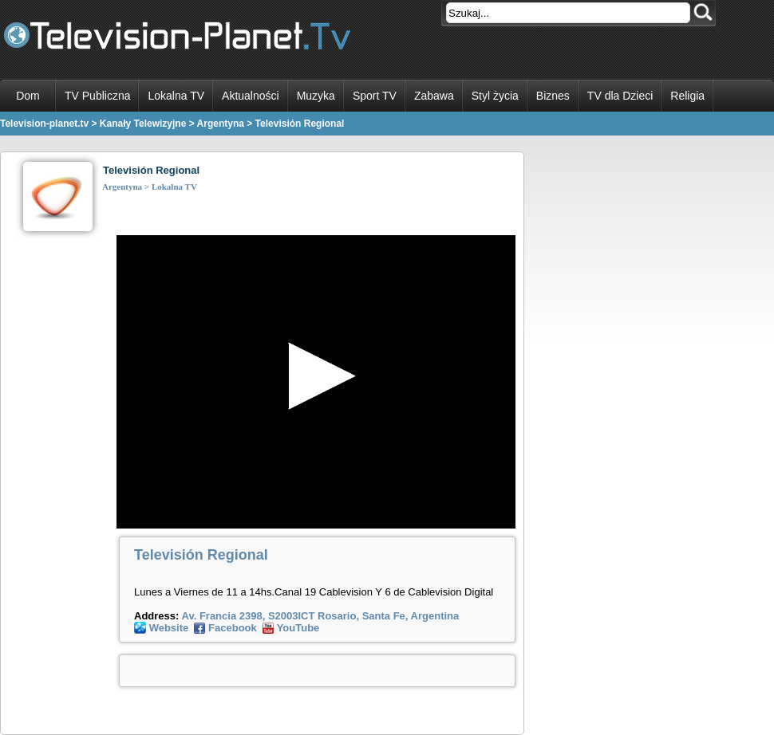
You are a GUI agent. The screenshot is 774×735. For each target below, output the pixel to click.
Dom (28, 95)
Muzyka (316, 95)
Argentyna (122, 186)
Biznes (553, 95)
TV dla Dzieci (620, 95)
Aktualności (250, 95)
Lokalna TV (176, 95)
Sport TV (375, 95)
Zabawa (434, 95)
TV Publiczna (97, 95)
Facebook (232, 628)
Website (169, 628)
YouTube (298, 628)
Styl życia (495, 95)
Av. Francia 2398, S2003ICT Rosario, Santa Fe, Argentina (319, 616)
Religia (687, 95)
